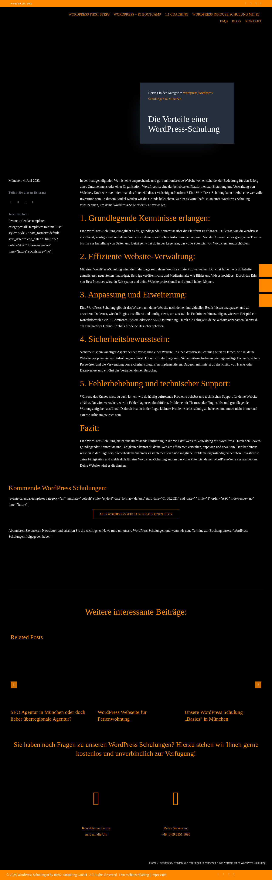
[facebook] (245, 3)
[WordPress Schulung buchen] (136, 514)
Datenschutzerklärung (134, 875)
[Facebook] (11, 202)
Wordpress (190, 93)
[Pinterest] (33, 202)
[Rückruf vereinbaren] (265, 300)
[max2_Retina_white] (25, 12)
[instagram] (250, 3)
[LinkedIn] (25, 202)
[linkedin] (255, 3)
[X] (18, 202)
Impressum (158, 875)
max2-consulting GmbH (70, 875)
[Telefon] (265, 270)
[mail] (233, 874)
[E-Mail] (265, 285)
